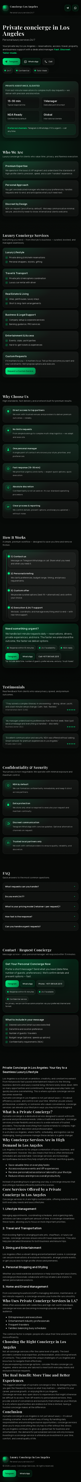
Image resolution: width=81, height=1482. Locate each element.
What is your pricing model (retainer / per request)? (40, 906)
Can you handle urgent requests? (40, 926)
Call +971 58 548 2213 (49, 656)
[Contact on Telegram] (68, 8)
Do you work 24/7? (40, 896)
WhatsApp (31, 61)
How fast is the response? (40, 916)
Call (48, 61)
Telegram (11, 61)
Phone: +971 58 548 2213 (50, 983)
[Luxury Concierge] (20, 8)
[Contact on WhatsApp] (75, 8)
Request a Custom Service (20, 371)
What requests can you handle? (40, 886)
